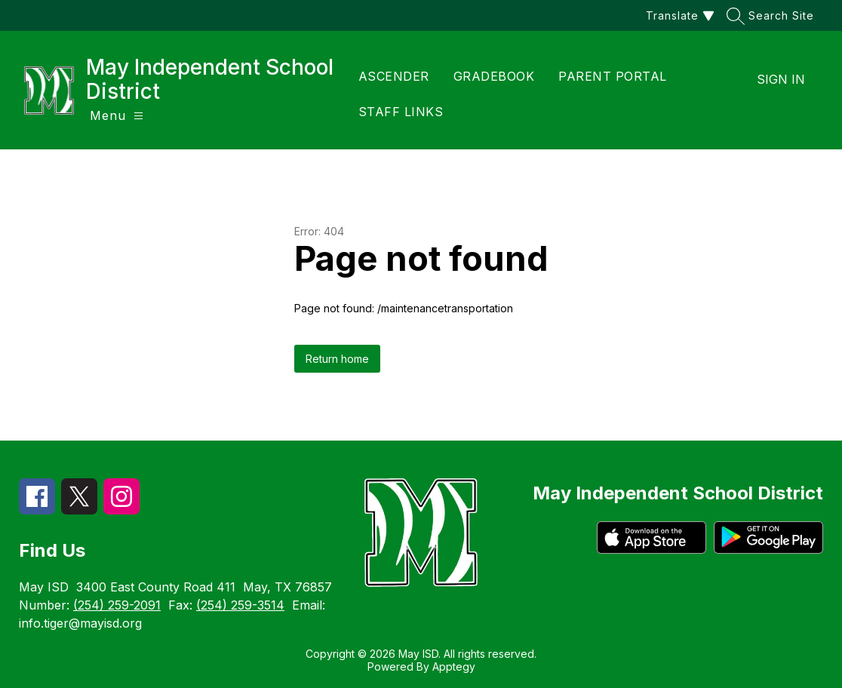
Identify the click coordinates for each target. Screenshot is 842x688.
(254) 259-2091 (117, 605)
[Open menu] (116, 115)
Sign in (781, 79)
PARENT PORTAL (612, 76)
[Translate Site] (678, 15)
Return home (337, 358)
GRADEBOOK (494, 76)
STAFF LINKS (401, 111)
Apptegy (453, 666)
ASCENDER (393, 76)
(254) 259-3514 (240, 605)
